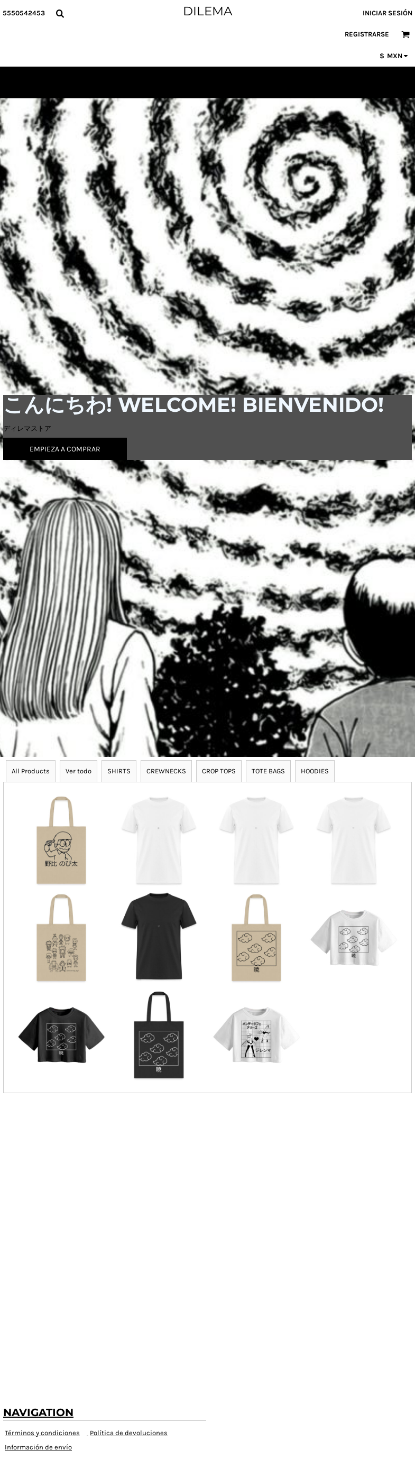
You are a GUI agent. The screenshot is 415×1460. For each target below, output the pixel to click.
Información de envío (38, 1447)
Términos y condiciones (42, 1433)
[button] (60, 13)
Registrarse (367, 34)
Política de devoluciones (129, 1433)
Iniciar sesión (387, 13)
